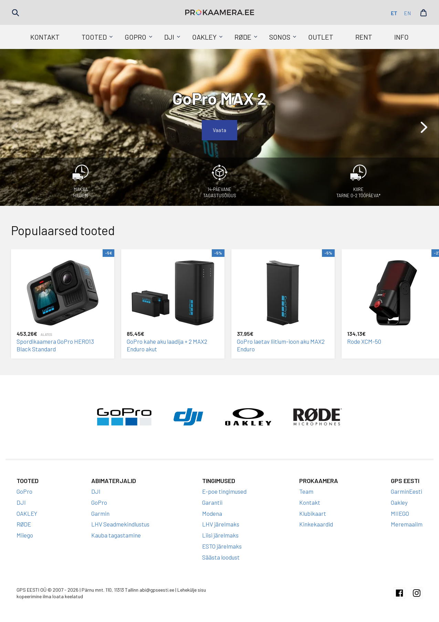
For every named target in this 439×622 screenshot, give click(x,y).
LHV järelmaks (220, 524)
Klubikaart (312, 513)
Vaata (220, 130)
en (407, 13)
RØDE (242, 37)
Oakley (399, 502)
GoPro (135, 37)
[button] (423, 127)
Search (15, 13)
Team (306, 491)
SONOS (279, 37)
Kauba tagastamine (116, 535)
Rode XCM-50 (364, 341)
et (394, 13)
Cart (423, 13)
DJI (169, 37)
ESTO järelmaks (222, 546)
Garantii (212, 502)
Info (401, 37)
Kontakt (45, 37)
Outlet (320, 37)
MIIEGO (400, 513)
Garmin (100, 513)
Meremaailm (406, 524)
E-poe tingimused (224, 491)
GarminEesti (406, 491)
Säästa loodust (221, 557)
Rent (363, 37)
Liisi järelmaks (220, 535)
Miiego (25, 535)
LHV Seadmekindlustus (120, 524)
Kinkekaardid (316, 524)
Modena (212, 513)
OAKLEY (204, 37)
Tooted (94, 37)
